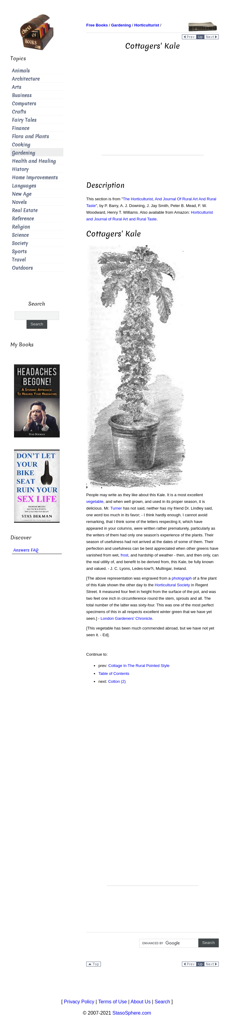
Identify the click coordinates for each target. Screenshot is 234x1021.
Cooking (21, 145)
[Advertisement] (152, 112)
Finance (20, 128)
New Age (21, 194)
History (20, 169)
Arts (16, 87)
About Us (141, 1001)
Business (22, 95)
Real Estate (24, 210)
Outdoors (22, 268)
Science (20, 235)
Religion (21, 227)
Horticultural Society (172, 585)
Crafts (19, 112)
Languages (24, 186)
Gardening (23, 153)
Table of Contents (113, 673)
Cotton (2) (117, 681)
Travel (19, 260)
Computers (24, 103)
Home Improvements (35, 177)
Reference (23, 219)
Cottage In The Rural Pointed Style (139, 665)
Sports (19, 251)
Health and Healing (34, 161)
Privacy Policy (79, 1001)
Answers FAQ (25, 550)
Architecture (26, 79)
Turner (116, 508)
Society (20, 243)
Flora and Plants (30, 136)
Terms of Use (112, 1001)
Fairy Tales (24, 120)
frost (124, 555)
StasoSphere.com (131, 1013)
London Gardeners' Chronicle (126, 618)
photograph (182, 578)
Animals (21, 71)
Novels (19, 202)
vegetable (94, 501)
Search (162, 1001)
